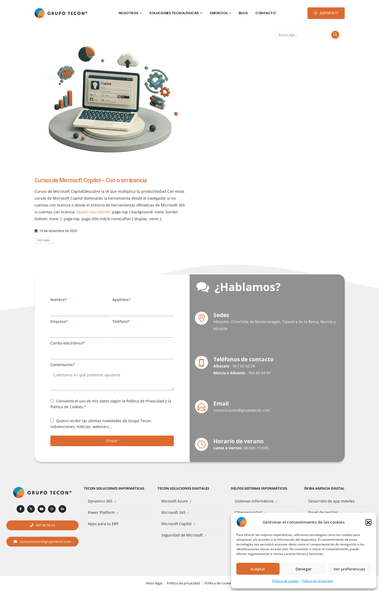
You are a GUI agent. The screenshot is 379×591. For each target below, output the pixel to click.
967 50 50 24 (244, 365)
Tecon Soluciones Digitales (183, 488)
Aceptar (257, 569)
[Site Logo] (61, 13)
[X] (31, 509)
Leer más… (44, 240)
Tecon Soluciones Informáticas (114, 488)
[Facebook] (20, 509)
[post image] (110, 97)
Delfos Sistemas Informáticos (259, 488)
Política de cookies (285, 581)
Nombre (58, 299)
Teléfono (121, 321)
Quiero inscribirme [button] (93, 211)
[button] (368, 522)
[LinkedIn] (62, 509)
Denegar (304, 569)
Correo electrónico (67, 343)
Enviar (112, 440)
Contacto (265, 13)
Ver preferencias (349, 569)
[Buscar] (335, 34)
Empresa (59, 321)
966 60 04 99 (259, 372)
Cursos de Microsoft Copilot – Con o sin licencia (91, 180)
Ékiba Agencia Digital (324, 488)
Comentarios (62, 364)
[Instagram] (52, 509)
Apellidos (121, 299)
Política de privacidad (317, 581)
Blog (243, 13)
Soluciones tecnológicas (174, 13)
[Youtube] (41, 509)
